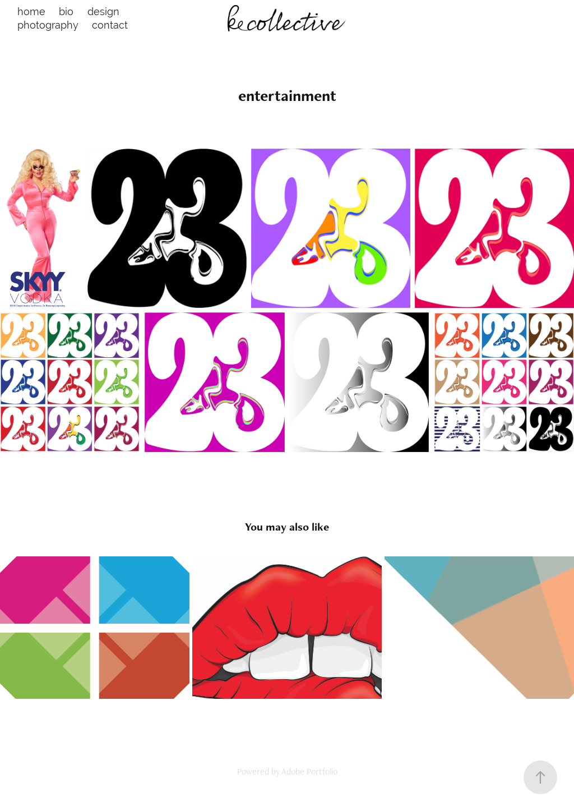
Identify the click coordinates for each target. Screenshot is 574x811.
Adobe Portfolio (309, 771)
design (103, 11)
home (31, 11)
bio (66, 11)
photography (47, 25)
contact (110, 25)
